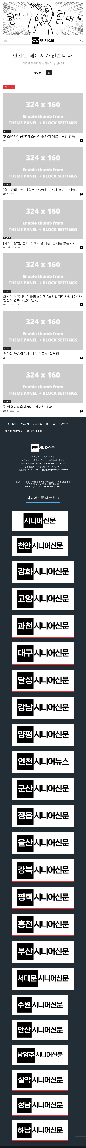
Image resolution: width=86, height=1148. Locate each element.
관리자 (5, 140)
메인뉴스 (7, 131)
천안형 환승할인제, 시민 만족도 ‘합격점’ (31, 353)
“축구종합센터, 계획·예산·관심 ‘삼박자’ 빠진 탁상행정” (41, 190)
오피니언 (7, 291)
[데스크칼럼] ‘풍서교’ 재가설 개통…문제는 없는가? (38, 243)
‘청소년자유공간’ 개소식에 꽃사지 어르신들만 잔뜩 (39, 136)
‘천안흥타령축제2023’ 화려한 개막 (27, 407)
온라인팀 (6, 247)
